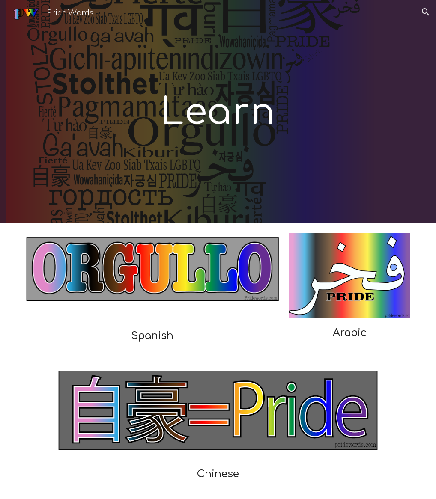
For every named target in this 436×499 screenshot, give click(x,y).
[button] (425, 12)
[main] (218, 111)
